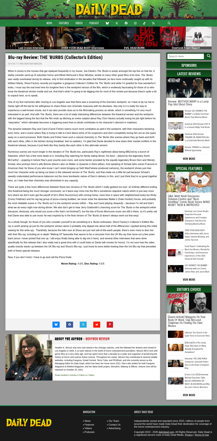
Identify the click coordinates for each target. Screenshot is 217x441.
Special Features (189, 168)
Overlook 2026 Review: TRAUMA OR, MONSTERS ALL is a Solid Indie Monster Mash (197, 137)
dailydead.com (166, 432)
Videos (79, 23)
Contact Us (114, 424)
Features (64, 23)
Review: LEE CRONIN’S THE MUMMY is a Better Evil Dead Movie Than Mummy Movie (197, 114)
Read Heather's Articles (66, 375)
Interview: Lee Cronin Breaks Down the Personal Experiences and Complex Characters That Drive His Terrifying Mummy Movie (197, 217)
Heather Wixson (33, 64)
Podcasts (89, 432)
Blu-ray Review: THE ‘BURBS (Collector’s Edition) (55, 57)
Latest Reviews (189, 73)
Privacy (189, 435)
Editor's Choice (189, 289)
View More (189, 159)
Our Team (113, 421)
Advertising (114, 428)
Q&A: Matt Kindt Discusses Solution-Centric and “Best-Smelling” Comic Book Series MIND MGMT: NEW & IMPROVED (189, 200)
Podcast (94, 23)
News (49, 23)
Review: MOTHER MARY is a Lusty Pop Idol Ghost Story (188, 103)
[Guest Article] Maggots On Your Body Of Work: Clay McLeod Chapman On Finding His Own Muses (187, 321)
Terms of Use (202, 435)
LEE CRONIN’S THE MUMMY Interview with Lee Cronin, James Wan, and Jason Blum (197, 268)
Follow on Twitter (86, 375)
